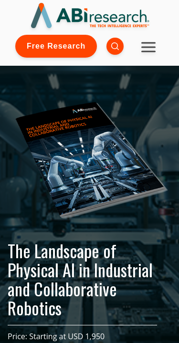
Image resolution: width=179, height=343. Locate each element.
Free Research (56, 46)
